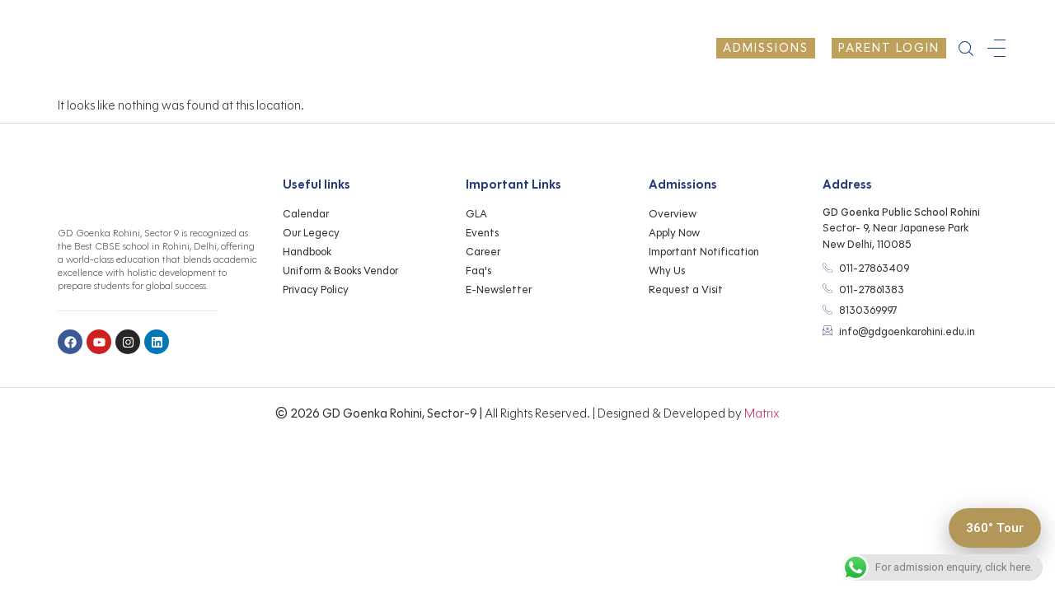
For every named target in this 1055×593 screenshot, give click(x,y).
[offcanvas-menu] (996, 48)
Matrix (762, 413)
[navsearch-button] (966, 48)
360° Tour (989, 526)
